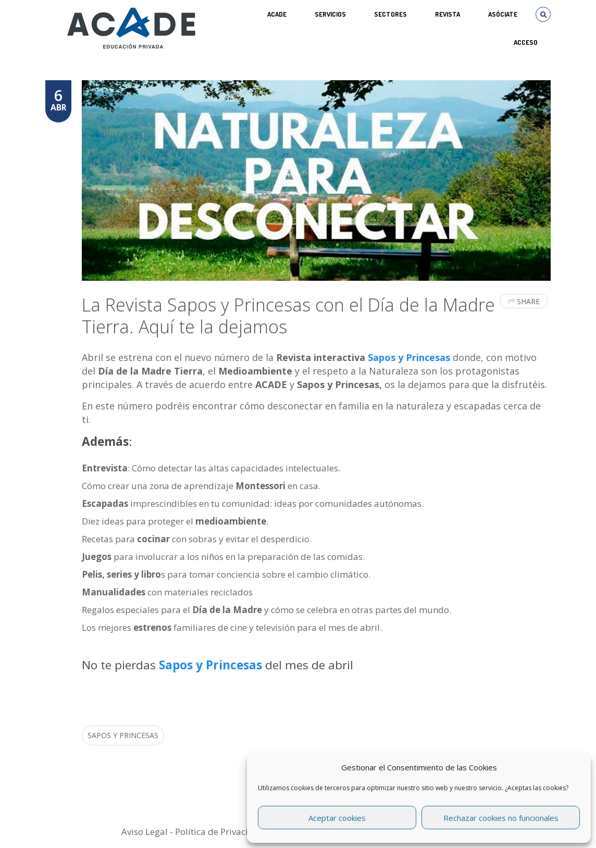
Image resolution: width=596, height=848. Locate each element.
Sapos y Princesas (409, 357)
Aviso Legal (144, 832)
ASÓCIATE (502, 14)
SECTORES (390, 14)
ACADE (277, 14)
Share (524, 301)
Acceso (526, 42)
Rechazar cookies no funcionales (500, 818)
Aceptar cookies (337, 818)
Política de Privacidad (220, 832)
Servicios (330, 14)
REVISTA (447, 14)
